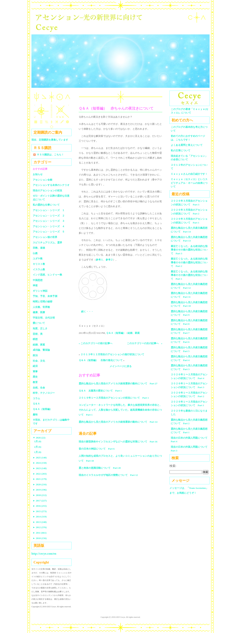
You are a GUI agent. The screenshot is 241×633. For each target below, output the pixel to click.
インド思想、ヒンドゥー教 (47, 274)
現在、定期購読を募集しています (49, 139)
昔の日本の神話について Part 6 (96, 448)
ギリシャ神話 (40, 290)
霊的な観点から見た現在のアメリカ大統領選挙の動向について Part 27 (118, 383)
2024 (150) (40, 462)
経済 (35, 366)
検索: (172, 465)
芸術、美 (38, 333)
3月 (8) (37, 441)
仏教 (35, 253)
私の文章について (180, 150)
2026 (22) (39, 437)
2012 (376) (40, 527)
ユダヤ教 (38, 258)
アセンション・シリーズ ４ (49, 226)
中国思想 (38, 280)
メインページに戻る (121, 366)
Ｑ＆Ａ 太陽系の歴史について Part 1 (100, 390)
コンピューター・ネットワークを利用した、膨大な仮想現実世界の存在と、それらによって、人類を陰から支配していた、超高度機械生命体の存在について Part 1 (120, 410)
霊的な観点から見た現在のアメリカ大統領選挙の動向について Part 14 (118, 421)
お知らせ (38, 174)
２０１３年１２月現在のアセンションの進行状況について (112, 354)
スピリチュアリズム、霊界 (47, 242)
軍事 (35, 371)
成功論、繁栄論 (41, 349)
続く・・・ (87, 311)
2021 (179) (40, 479)
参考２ (109, 259)
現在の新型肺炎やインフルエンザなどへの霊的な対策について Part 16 (118, 441)
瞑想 (35, 339)
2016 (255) (40, 505)
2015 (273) (40, 511)
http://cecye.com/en (43, 553)
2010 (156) (40, 538)
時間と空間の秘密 (42, 301)
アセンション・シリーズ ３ (49, 221)
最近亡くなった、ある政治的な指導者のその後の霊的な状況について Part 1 (189, 275)
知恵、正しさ (40, 328)
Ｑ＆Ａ (37, 403)
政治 (35, 355)
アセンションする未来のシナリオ (51, 185)
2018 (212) (40, 495)
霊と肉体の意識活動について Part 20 (100, 467)
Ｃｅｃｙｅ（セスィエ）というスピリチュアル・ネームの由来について (189, 183)
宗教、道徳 (39, 247)
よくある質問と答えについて (187, 145)
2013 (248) (40, 522)
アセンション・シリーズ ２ (49, 215)
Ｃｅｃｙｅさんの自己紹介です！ (189, 174)
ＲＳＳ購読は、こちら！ (50, 154)
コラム (36, 398)
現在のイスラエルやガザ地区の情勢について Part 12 (108, 475)
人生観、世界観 (41, 307)
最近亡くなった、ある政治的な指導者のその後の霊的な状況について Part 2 (189, 262)
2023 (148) (40, 468)
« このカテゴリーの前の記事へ (95, 343)
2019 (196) (40, 489)
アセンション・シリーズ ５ (49, 231)
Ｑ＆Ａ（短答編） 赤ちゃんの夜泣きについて (116, 108)
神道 (35, 285)
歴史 (35, 376)
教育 (35, 382)
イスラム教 (39, 269)
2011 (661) (40, 532)
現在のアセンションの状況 (47, 190)
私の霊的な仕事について (46, 204)
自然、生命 (39, 387)
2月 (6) (37, 446)
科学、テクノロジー (44, 392)
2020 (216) (40, 484)
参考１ (99, 259)
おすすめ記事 (40, 168)
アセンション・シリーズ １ (49, 210)
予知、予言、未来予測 (45, 296)
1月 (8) (37, 452)
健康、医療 (39, 312)
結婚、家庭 (133, 333)
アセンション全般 (42, 179)
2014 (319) (40, 516)
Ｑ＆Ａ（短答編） (116, 333)
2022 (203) (40, 473)
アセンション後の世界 (45, 237)
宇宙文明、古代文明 (44, 317)
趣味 (35, 414)
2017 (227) (40, 500)
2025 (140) (40, 457)
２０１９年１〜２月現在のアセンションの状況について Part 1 (114, 397)
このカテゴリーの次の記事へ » (144, 343)
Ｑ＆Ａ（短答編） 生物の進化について (101, 360)
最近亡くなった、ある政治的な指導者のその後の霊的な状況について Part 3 (189, 250)
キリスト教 (39, 264)
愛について (39, 323)
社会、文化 (39, 360)
